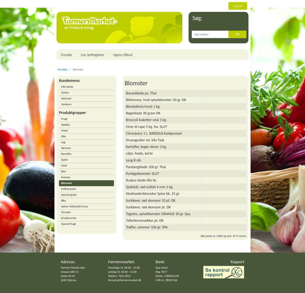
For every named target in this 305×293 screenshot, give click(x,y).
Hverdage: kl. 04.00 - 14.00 (124, 267)
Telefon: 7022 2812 (119, 276)
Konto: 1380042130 (167, 276)
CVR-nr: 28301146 (166, 280)
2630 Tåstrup (68, 280)
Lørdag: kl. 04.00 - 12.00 (122, 272)
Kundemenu (69, 80)
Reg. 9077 (161, 272)
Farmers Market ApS (73, 267)
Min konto (67, 87)
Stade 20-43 (68, 276)
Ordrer (65, 92)
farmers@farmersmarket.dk (124, 280)
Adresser (66, 98)
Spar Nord (162, 267)
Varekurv (66, 104)
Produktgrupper (72, 112)
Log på (238, 6)
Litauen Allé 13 (69, 272)
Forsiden (63, 69)
